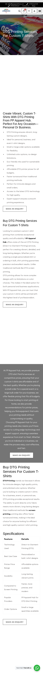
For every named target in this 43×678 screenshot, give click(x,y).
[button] (40, 11)
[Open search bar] (19, 11)
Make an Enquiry (15, 209)
